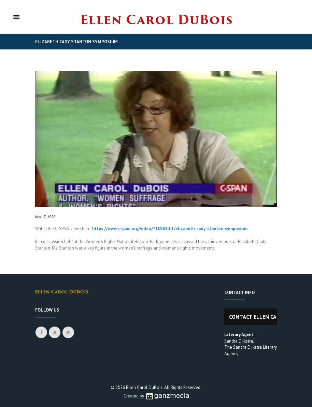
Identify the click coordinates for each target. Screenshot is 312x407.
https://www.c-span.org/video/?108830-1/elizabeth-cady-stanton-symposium (169, 228)
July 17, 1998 (45, 216)
